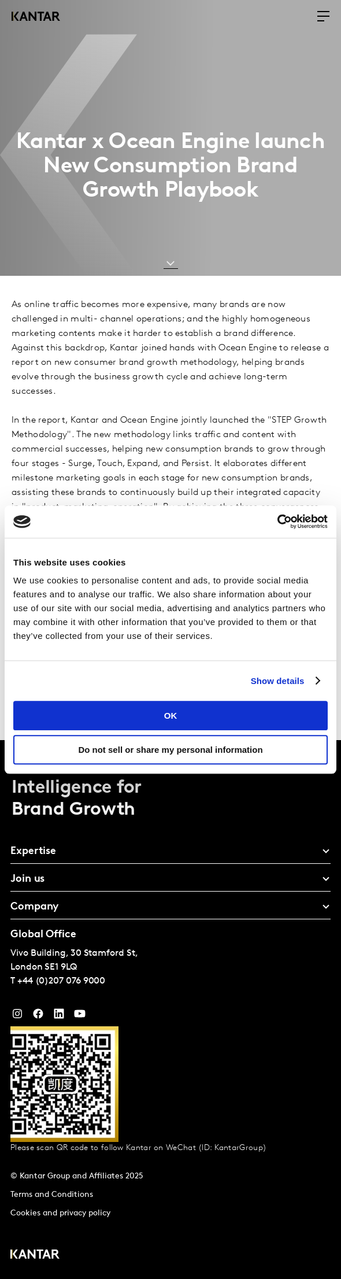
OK (170, 715)
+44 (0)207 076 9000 (61, 981)
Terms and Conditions (51, 1195)
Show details (278, 681)
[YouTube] (59, 1016)
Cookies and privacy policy (60, 1213)
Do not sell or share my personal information (170, 750)
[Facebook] (38, 1016)
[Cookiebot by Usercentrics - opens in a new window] (277, 521)
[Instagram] (17, 1016)
